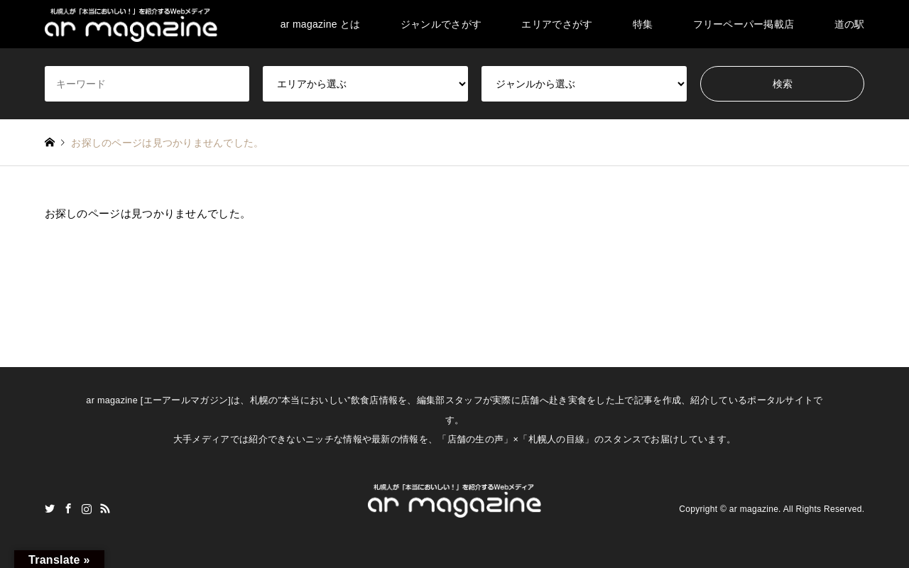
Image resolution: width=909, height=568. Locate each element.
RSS (105, 508)
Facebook (68, 508)
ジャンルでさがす (441, 24)
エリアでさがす (556, 24)
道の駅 (849, 24)
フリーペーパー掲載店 (744, 24)
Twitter (50, 508)
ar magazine (753, 509)
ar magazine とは (321, 24)
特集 (643, 24)
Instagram (87, 508)
